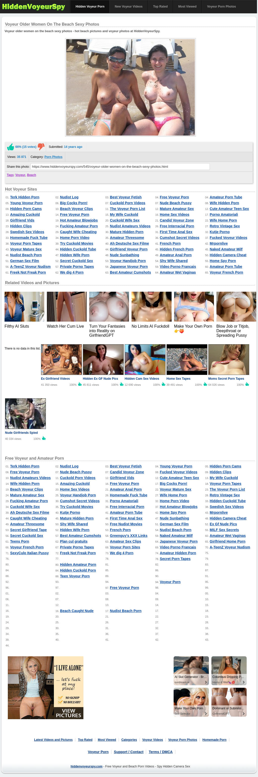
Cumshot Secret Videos (179, 238)
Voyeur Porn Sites (125, 547)
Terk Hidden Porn (24, 197)
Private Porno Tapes (77, 267)
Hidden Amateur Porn (78, 565)
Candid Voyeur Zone (177, 220)
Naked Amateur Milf (226, 249)
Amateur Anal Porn (175, 255)
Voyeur (20, 175)
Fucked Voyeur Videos (228, 238)
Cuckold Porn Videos (127, 203)
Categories (129, 740)
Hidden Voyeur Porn (90, 6)
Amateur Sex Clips (125, 541)
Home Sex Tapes (178, 378)
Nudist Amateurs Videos (130, 226)
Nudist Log (69, 197)
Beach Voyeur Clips (76, 209)
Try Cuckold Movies (76, 243)
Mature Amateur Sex (177, 209)
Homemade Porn (214, 740)
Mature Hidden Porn (126, 232)
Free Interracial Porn (177, 226)
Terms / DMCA (161, 752)
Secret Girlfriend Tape (28, 530)
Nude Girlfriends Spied (21, 433)
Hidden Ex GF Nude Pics (100, 378)
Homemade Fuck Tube (28, 238)
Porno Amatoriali (224, 214)
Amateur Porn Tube (226, 197)
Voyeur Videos (152, 740)
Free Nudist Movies (126, 524)
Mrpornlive (219, 243)
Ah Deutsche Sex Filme (129, 243)
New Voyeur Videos (128, 6)
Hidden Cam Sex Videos (142, 378)
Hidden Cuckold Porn (78, 570)
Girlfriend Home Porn (227, 541)
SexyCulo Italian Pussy (29, 553)
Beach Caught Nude (76, 611)
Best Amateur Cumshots (130, 272)
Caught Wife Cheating (78, 232)
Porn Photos (53, 157)
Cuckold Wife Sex (124, 220)
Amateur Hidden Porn (178, 553)
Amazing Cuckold (25, 214)
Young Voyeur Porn (26, 203)
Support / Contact (128, 752)
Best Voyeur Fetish (126, 197)
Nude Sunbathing (124, 255)
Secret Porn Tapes (175, 559)
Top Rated (160, 6)
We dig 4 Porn (71, 272)
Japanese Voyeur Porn (129, 267)
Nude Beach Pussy (175, 203)
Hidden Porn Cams (26, 209)
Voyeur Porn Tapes (26, 243)
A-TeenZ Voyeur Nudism (30, 267)
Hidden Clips (21, 226)
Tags (10, 175)
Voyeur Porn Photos (221, 6)
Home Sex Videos (174, 214)
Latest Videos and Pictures (53, 740)
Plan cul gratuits (73, 541)
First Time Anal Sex (176, 232)
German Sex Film (24, 261)
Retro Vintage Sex (225, 226)
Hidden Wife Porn (74, 255)
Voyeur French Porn (226, 272)
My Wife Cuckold (124, 214)
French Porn (170, 243)
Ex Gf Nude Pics (223, 524)
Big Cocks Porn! (73, 203)
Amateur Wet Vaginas (178, 272)
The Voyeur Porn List (127, 209)
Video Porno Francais (178, 267)
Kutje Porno (220, 232)
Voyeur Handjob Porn (128, 261)
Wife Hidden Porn (224, 203)
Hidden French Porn (177, 249)
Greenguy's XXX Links (128, 536)
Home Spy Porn (223, 261)
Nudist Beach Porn (26, 255)
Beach (31, 175)
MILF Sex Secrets (224, 530)
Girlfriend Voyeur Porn (128, 249)
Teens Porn (19, 541)
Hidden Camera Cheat (228, 255)
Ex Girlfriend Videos (55, 378)
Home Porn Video (74, 238)
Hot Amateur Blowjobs (79, 220)
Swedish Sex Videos (27, 232)
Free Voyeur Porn (174, 197)
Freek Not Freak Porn (28, 272)
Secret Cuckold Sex (76, 261)
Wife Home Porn (223, 220)
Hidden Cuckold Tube (78, 249)
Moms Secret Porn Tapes (226, 378)
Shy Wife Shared (173, 261)
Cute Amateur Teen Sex (229, 209)
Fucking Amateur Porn (79, 226)
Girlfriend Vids (22, 220)
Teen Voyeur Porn (75, 576)
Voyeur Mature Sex (26, 249)
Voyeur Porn (170, 582)
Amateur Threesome (127, 238)
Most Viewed (187, 6)
